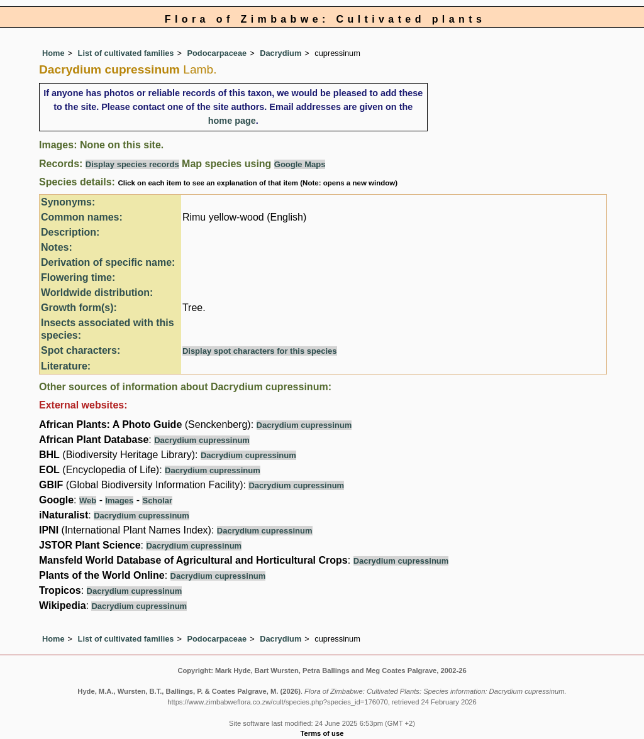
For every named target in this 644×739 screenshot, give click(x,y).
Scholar (157, 500)
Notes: (56, 247)
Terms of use (322, 733)
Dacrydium (280, 53)
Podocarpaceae (217, 53)
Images (119, 500)
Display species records (132, 164)
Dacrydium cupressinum (304, 425)
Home (53, 53)
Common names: (82, 217)
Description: (70, 232)
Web (87, 500)
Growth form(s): (79, 307)
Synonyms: (68, 202)
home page (232, 121)
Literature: (66, 366)
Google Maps (300, 164)
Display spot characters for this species (259, 351)
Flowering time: (78, 277)
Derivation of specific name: (108, 262)
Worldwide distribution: (97, 292)
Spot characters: (80, 350)
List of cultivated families (126, 53)
